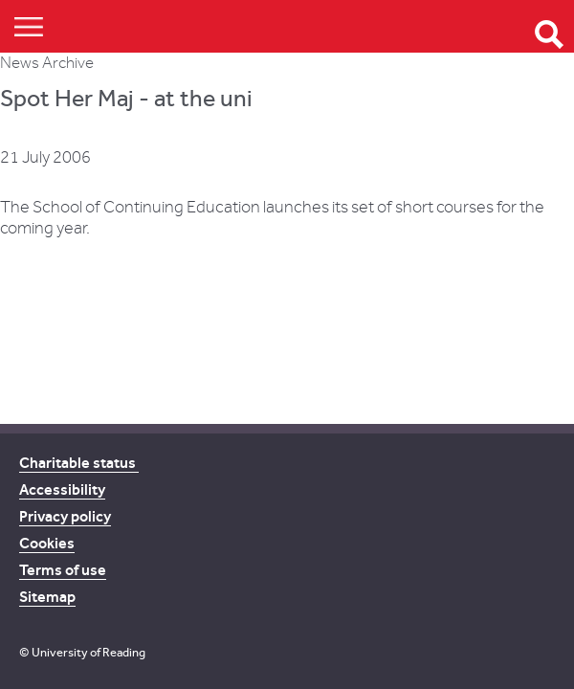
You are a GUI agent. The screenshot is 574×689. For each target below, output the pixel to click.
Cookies (47, 543)
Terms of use (62, 570)
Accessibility (62, 489)
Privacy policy (65, 516)
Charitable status (79, 463)
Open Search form (549, 34)
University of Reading (88, 652)
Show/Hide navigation (29, 26)
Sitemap (47, 597)
